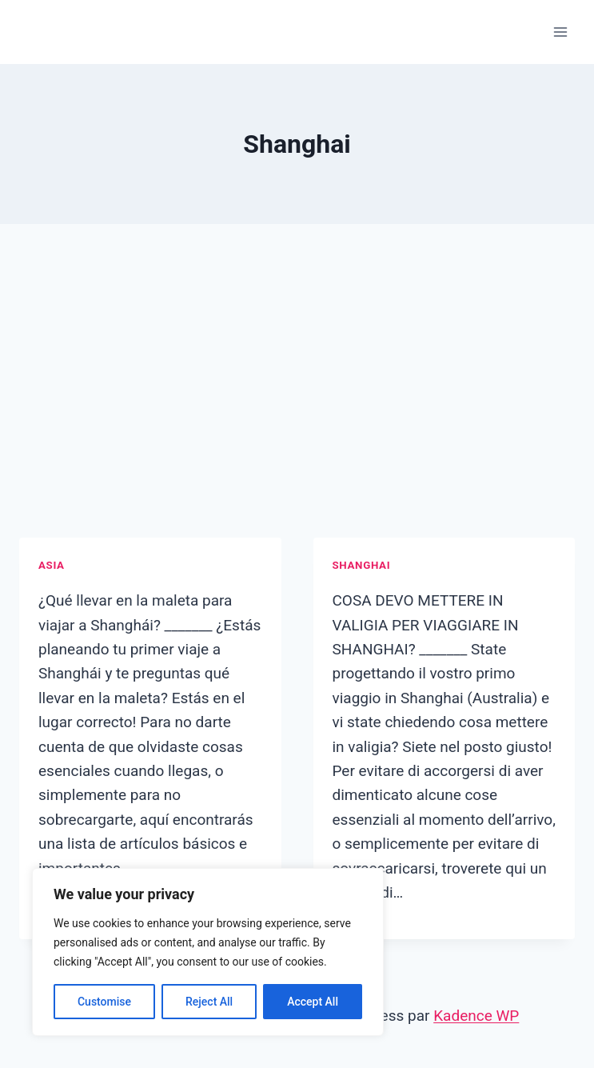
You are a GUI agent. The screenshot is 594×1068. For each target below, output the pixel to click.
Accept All (312, 1001)
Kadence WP (476, 1015)
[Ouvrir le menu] (560, 31)
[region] (208, 952)
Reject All (209, 1001)
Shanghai (362, 565)
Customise (104, 1001)
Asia (51, 565)
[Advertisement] (297, 400)
